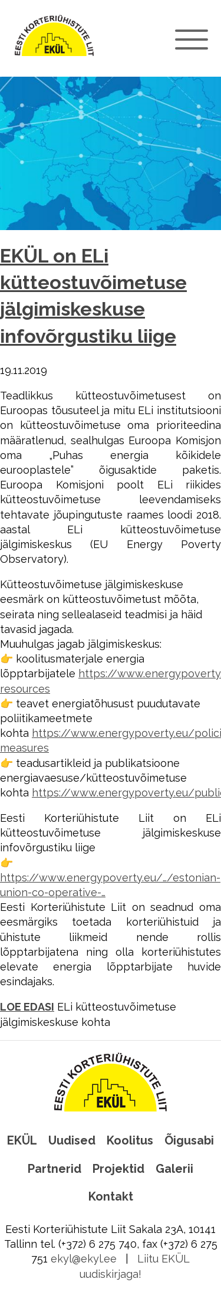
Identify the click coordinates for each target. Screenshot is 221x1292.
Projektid (118, 1169)
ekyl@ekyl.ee (84, 1258)
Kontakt (110, 1196)
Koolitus (130, 1140)
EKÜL (22, 1140)
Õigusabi (189, 1140)
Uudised (71, 1140)
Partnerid (54, 1169)
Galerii (174, 1169)
